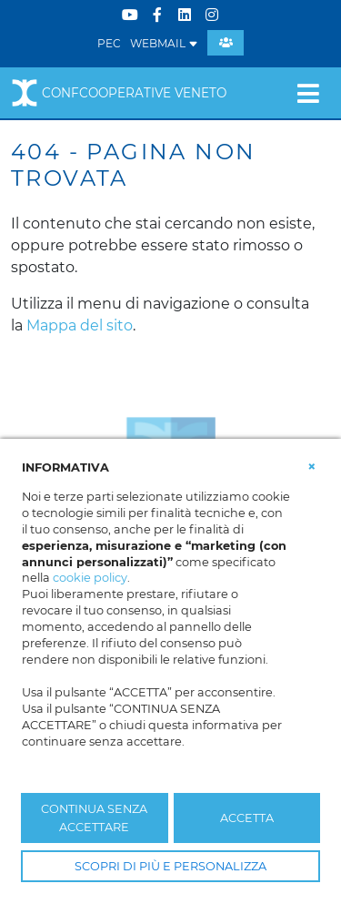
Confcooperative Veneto (118, 93)
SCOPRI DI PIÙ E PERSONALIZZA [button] (170, 866)
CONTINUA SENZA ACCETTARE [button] (94, 817)
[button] (312, 466)
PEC (109, 43)
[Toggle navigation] (308, 92)
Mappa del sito (79, 325)
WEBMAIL (164, 43)
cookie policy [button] (90, 577)
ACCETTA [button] (247, 818)
